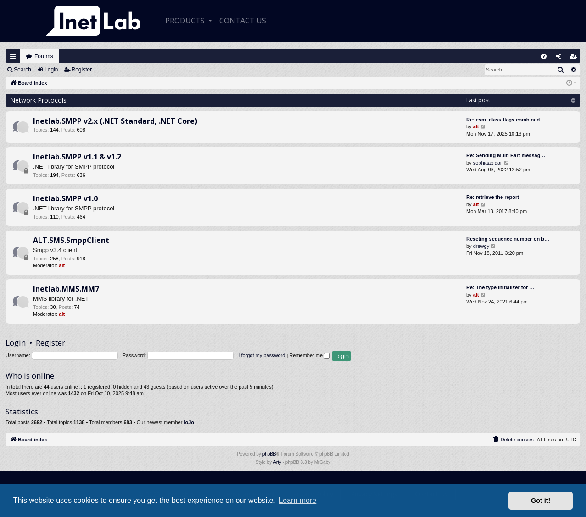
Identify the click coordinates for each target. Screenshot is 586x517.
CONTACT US (242, 21)
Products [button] (185, 21)
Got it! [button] (540, 500)
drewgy (481, 246)
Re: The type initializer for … (500, 287)
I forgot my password (261, 355)
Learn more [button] (297, 500)
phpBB (269, 453)
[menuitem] (543, 56)
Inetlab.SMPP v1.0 (65, 198)
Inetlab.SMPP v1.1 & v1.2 (77, 157)
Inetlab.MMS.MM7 (66, 289)
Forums (43, 56)
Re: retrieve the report (492, 197)
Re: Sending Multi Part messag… (505, 155)
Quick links (13, 56)
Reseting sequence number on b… (507, 239)
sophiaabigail (487, 162)
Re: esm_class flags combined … (506, 119)
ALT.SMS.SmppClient (71, 240)
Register (82, 69)
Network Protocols (38, 100)
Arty (277, 462)
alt (476, 126)
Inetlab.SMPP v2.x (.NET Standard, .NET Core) (115, 121)
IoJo (189, 422)
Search (22, 69)
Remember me (309, 355)
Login (51, 69)
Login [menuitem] (561, 58)
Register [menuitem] (575, 58)
